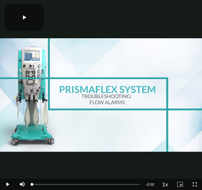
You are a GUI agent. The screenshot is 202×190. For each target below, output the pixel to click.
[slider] (85, 184)
